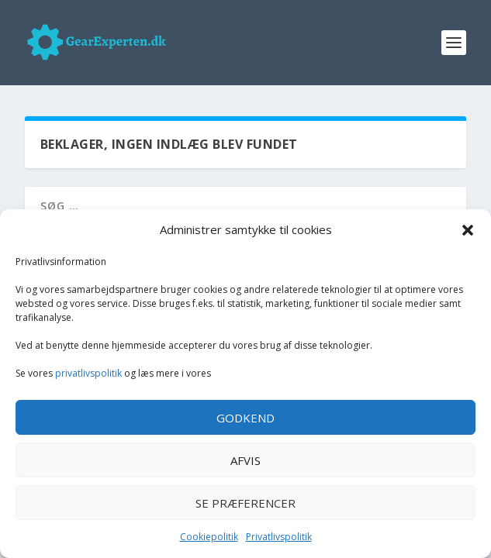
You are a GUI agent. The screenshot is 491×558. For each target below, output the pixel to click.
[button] (467, 230)
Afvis (245, 460)
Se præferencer (245, 503)
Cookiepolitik (209, 536)
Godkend (245, 417)
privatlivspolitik (88, 373)
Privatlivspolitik (279, 536)
